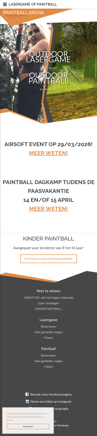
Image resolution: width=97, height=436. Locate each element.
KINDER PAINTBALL (48, 308)
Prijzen (48, 337)
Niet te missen (49, 290)
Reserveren (48, 326)
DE (50, 68)
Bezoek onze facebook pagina (48, 394)
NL (41, 68)
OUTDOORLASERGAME (48, 56)
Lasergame (48, 319)
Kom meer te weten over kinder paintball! (49, 258)
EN (55, 68)
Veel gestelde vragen (48, 332)
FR (46, 68)
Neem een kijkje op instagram (48, 401)
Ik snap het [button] (28, 426)
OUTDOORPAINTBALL (48, 78)
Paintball (48, 348)
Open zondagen (48, 303)
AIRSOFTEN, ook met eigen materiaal (48, 297)
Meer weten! (48, 153)
